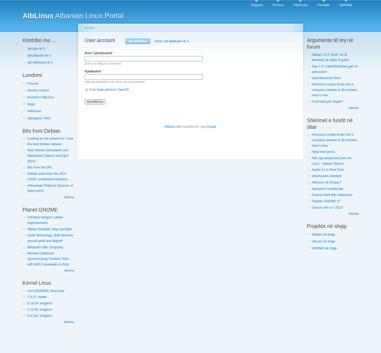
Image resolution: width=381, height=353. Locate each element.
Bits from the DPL (39, 167)
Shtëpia (90, 27)
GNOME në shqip (324, 248)
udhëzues (34, 111)
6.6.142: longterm (39, 316)
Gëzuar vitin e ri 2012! (327, 207)
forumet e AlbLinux (40, 97)
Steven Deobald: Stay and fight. (49, 229)
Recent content (38, 90)
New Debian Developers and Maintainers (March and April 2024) (47, 155)
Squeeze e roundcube (327, 189)
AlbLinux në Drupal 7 (327, 182)
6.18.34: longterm (39, 303)
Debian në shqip (323, 234)
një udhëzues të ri (40, 62)
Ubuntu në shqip (323, 241)
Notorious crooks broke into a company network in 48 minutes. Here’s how (335, 89)
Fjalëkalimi (94, 71)
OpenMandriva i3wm (326, 78)
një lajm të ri (36, 49)
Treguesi (256, 5)
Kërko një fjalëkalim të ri (172, 41)
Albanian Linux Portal (73, 16)
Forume (278, 5)
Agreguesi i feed (39, 118)
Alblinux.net (172, 127)
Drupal (211, 127)
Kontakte (323, 5)
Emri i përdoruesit (99, 53)
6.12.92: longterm (39, 309)
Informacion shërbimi (327, 176)
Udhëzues (300, 5)
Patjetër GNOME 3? (326, 201)
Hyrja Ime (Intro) (323, 152)
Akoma (69, 197)
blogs (31, 104)
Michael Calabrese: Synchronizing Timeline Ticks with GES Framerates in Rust (48, 258)
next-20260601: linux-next (45, 291)
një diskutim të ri (39, 55)
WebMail (346, 5)
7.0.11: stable (37, 297)
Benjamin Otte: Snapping (45, 247)
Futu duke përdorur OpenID (109, 89)
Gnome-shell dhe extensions (332, 195)
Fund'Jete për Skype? (327, 101)
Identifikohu (139, 41)
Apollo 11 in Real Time (328, 170)
